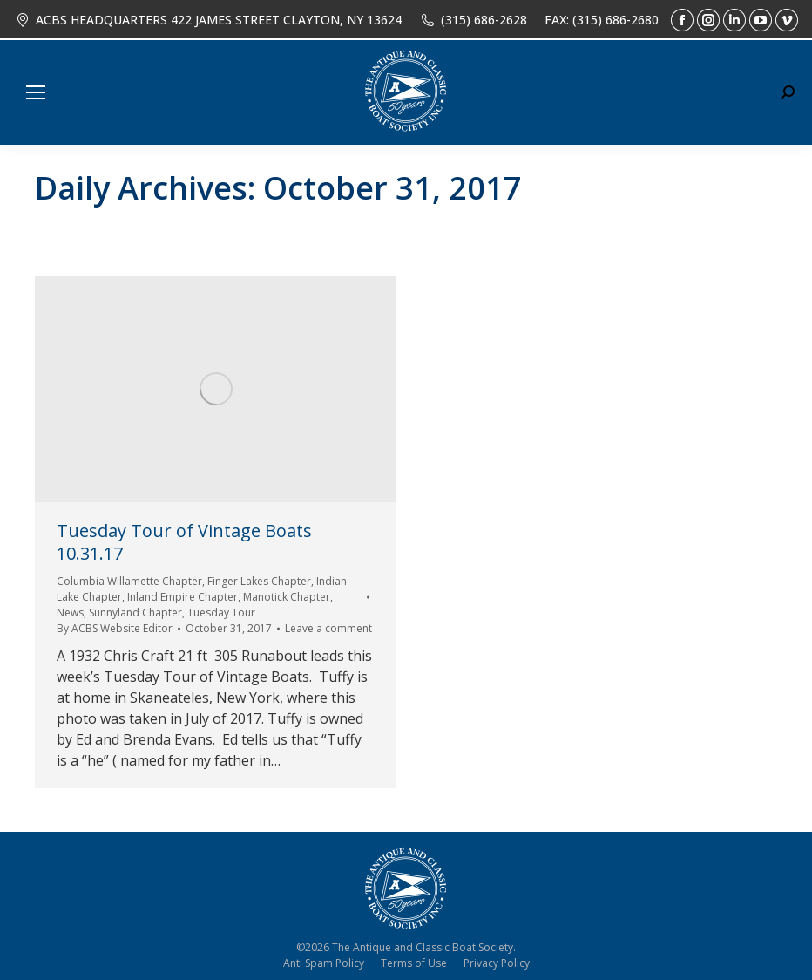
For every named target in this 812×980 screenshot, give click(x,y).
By (115, 628)
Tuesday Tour (221, 612)
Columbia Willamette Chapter (129, 581)
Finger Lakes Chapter (259, 581)
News (70, 612)
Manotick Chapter (286, 596)
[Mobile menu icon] (35, 92)
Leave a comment (328, 628)
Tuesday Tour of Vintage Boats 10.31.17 (184, 542)
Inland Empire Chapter (182, 596)
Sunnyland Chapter (135, 612)
